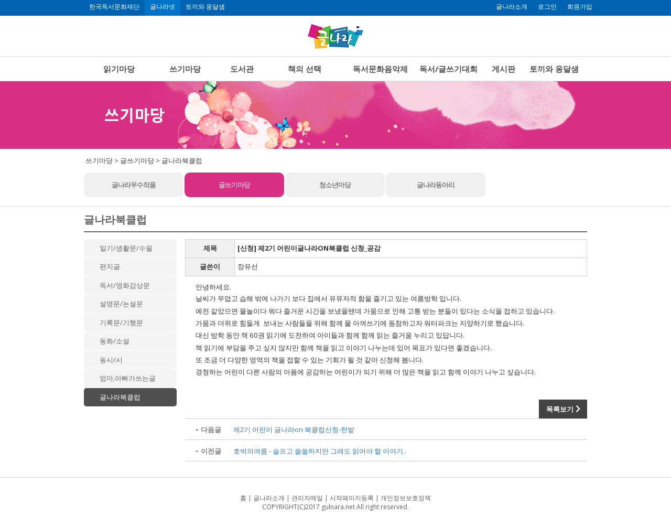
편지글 (110, 266)
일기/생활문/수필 (126, 248)
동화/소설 (114, 341)
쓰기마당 (185, 68)
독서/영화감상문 (125, 285)
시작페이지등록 (352, 497)
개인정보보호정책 (406, 497)
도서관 (242, 68)
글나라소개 (511, 6)
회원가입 (579, 6)
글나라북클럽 (120, 397)
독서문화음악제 (380, 68)
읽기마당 (119, 68)
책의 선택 (304, 68)
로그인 (547, 6)
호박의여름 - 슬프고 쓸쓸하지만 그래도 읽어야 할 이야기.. (319, 451)
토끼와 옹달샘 (205, 6)
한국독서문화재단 (114, 6)
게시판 (503, 68)
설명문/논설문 (121, 303)
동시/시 (111, 359)
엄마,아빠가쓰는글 (128, 378)
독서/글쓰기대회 (448, 68)
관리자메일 (307, 497)
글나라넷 (162, 6)
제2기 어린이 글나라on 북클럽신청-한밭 (293, 429)
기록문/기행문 (121, 322)
